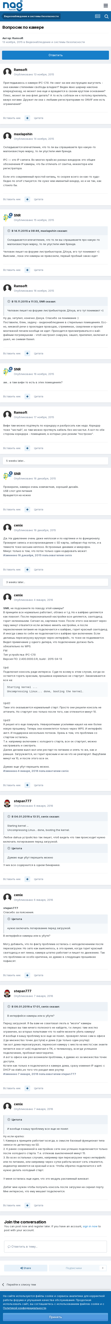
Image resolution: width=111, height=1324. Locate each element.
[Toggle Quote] (9, 230)
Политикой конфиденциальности (24, 1308)
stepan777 (22, 801)
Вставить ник (12, 118)
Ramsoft (17, 38)
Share (25, 1268)
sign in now (90, 1226)
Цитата (38, 118)
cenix (18, 525)
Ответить (56, 55)
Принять (55, 1317)
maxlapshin (23, 134)
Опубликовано (34, 74)
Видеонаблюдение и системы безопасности (55, 42)
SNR (17, 215)
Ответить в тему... (23, 1246)
